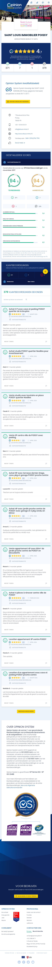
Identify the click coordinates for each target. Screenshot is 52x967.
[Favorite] (45, 271)
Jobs (2, 918)
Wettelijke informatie (9, 953)
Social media (20, 143)
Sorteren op (13, 299)
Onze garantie (5, 915)
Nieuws (3, 920)
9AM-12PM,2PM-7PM (32, 138)
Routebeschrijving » (32, 946)
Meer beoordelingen (26, 711)
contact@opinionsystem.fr (34, 936)
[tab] (29, 931)
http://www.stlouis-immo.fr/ (24, 134)
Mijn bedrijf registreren (26, 896)
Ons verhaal (4, 912)
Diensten (29, 918)
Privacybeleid (32, 953)
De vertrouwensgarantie (8, 934)
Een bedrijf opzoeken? (7, 931)
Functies (29, 915)
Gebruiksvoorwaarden (21, 953)
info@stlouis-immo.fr (22, 129)
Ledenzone (30, 923)
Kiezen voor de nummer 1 (34, 912)
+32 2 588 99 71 (31, 938)
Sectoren (29, 920)
